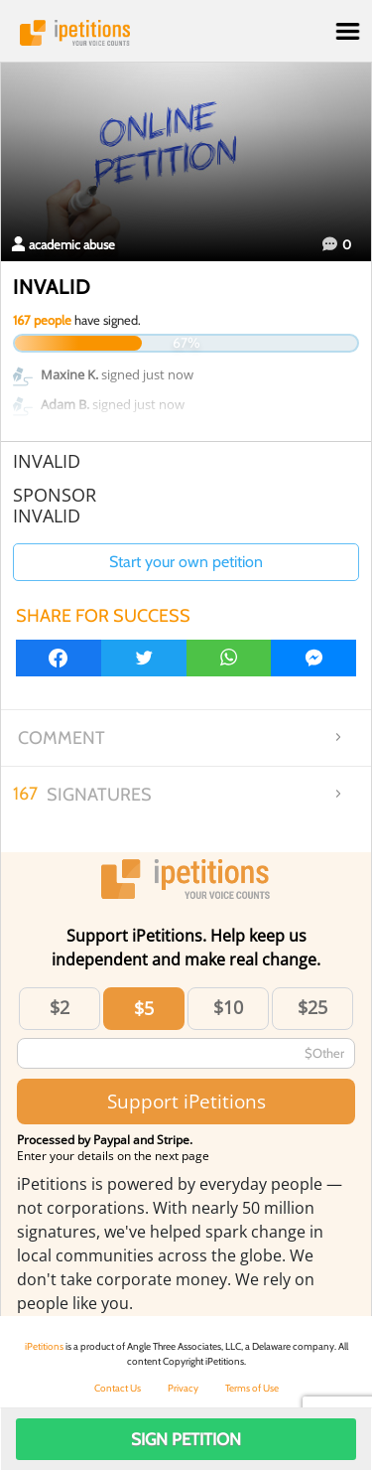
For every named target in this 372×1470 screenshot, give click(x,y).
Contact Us (117, 1388)
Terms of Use (252, 1388)
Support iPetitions (186, 1101)
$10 (228, 1007)
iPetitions (186, 33)
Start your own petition (186, 561)
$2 (59, 1007)
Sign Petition (186, 1439)
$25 (312, 1007)
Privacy (183, 1388)
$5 (144, 1008)
